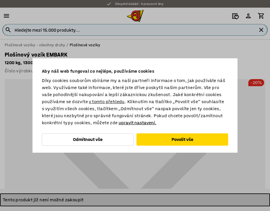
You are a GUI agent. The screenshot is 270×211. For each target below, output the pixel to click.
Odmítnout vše (87, 139)
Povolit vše (182, 139)
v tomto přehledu (106, 101)
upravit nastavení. (137, 122)
